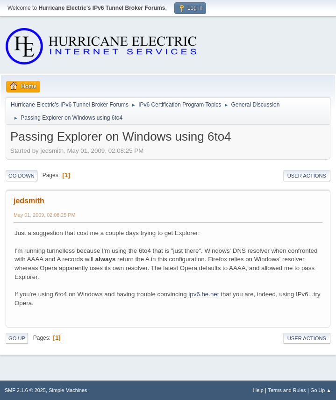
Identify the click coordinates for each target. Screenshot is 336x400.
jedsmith (29, 201)
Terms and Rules (287, 390)
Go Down (21, 176)
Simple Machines (68, 390)
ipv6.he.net (203, 294)
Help (258, 390)
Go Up (16, 338)
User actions (306, 176)
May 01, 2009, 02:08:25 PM (44, 215)
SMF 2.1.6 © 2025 (25, 390)
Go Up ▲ (320, 390)
